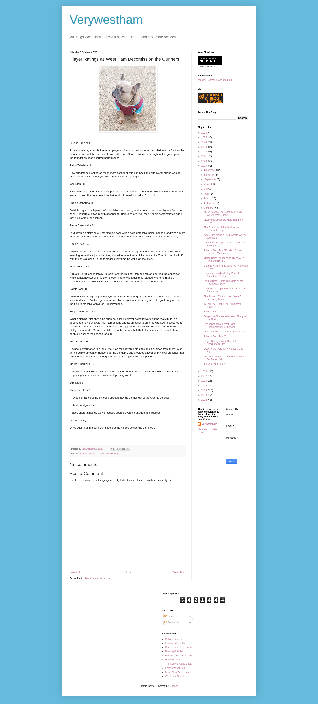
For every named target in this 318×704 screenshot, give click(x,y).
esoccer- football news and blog (215, 80)
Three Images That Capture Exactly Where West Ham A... (223, 213)
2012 (204, 399)
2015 (204, 385)
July (206, 189)
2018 (204, 371)
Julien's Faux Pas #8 (215, 336)
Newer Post (77, 572)
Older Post (178, 572)
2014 (204, 390)
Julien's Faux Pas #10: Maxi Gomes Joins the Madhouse (223, 252)
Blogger (173, 686)
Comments (171, 622)
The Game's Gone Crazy (178, 663)
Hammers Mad (173, 659)
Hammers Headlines (176, 643)
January (209, 208)
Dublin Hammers (174, 639)
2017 (204, 376)
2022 (204, 151)
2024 (204, 142)
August (208, 184)
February (209, 203)
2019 (204, 165)
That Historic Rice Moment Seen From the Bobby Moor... (224, 298)
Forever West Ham (175, 667)
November (210, 174)
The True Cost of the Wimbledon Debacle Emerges (221, 229)
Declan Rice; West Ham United (103, 453)
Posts (169, 616)
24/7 (217, 66)
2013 (204, 395)
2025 (204, 137)
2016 (204, 380)
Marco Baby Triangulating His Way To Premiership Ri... (224, 259)
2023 (204, 147)
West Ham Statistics (176, 676)
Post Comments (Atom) (97, 578)
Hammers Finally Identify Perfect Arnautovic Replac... (221, 275)
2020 (204, 161)
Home (128, 572)
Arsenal (82, 453)
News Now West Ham (177, 672)
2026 (204, 132)
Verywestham (106, 19)
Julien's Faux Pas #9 (215, 311)
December (210, 170)
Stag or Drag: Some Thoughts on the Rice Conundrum (223, 282)
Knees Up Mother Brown (178, 647)
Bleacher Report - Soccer (179, 655)
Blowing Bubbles (174, 651)
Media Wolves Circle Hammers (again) (224, 331)
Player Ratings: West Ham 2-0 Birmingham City (220, 342)
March (208, 198)
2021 (204, 156)
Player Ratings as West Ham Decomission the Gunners (219, 325)
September (210, 179)
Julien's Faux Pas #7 (215, 364)
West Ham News (207, 66)
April (207, 193)
